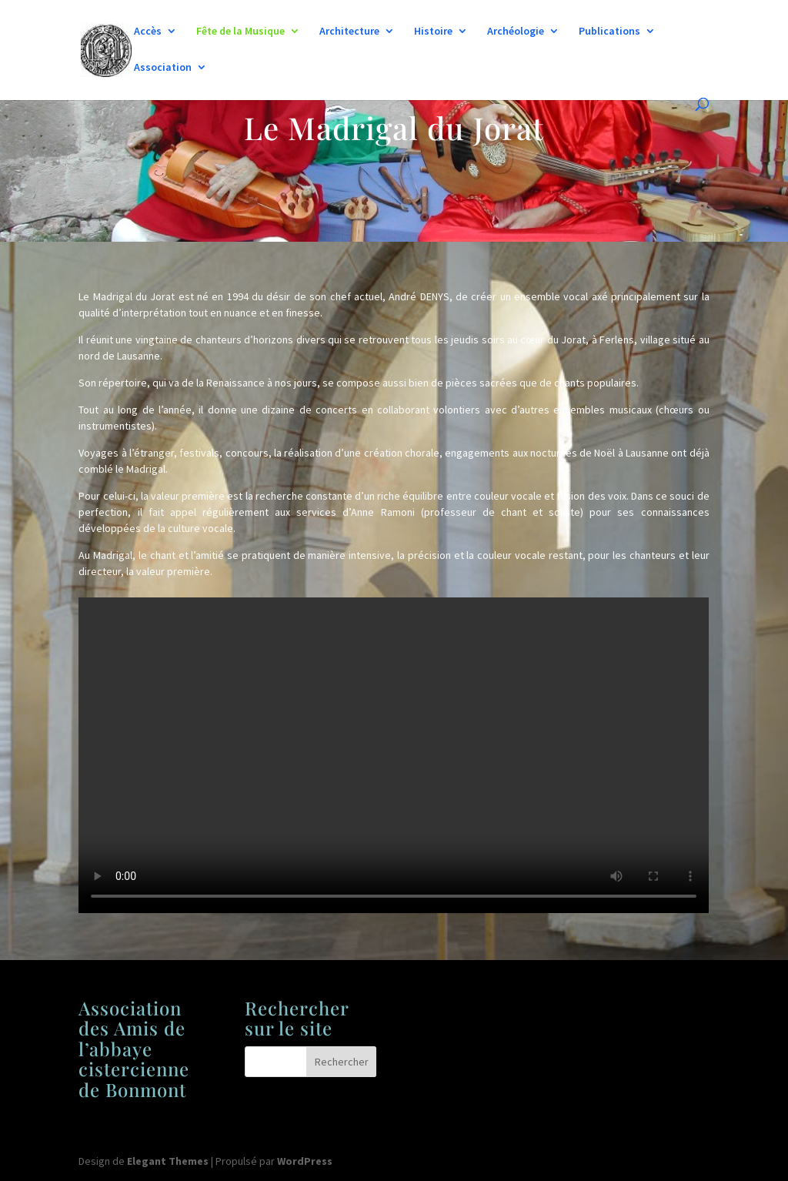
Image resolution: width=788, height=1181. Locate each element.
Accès (148, 31)
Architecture (349, 31)
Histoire (433, 31)
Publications (609, 31)
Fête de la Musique (240, 31)
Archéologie (515, 31)
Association (163, 68)
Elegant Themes (168, 1161)
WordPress (304, 1161)
